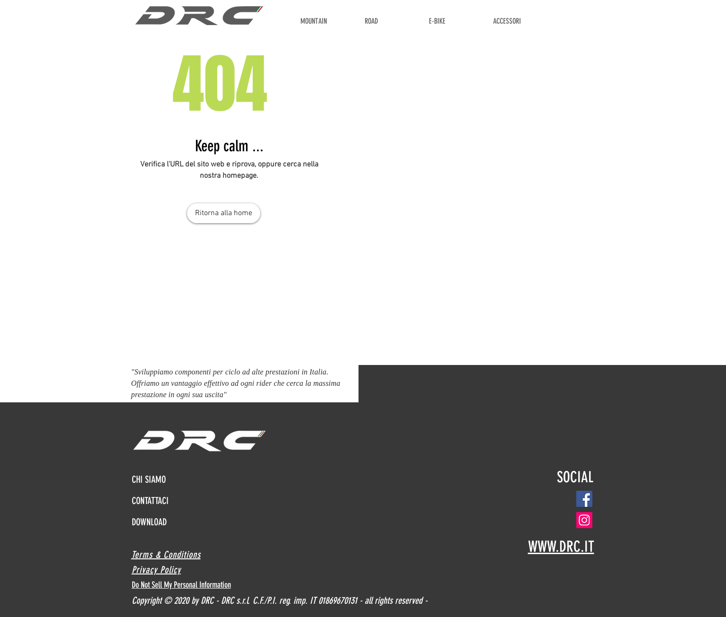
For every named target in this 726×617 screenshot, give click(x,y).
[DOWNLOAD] (160, 521)
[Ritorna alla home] (223, 213)
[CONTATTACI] (162, 500)
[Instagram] (584, 520)
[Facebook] (584, 499)
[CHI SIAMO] (162, 479)
